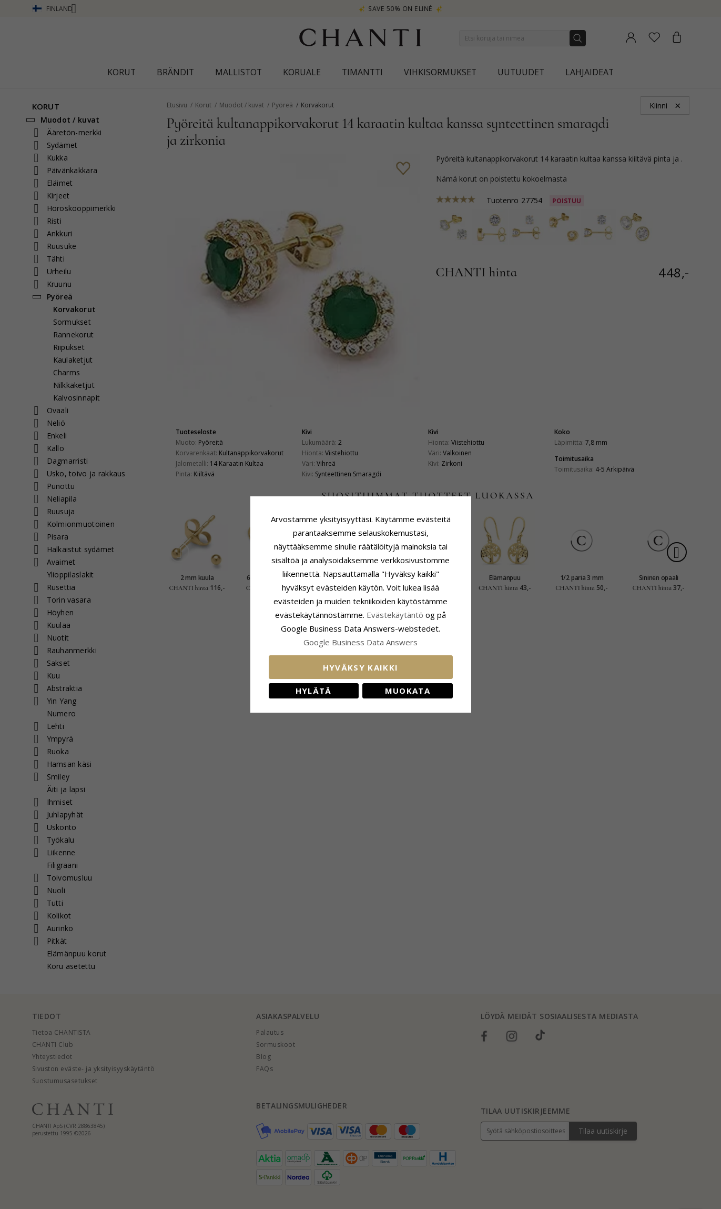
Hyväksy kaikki (361, 667)
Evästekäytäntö (395, 615)
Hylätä (314, 690)
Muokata (407, 690)
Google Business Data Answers (360, 642)
